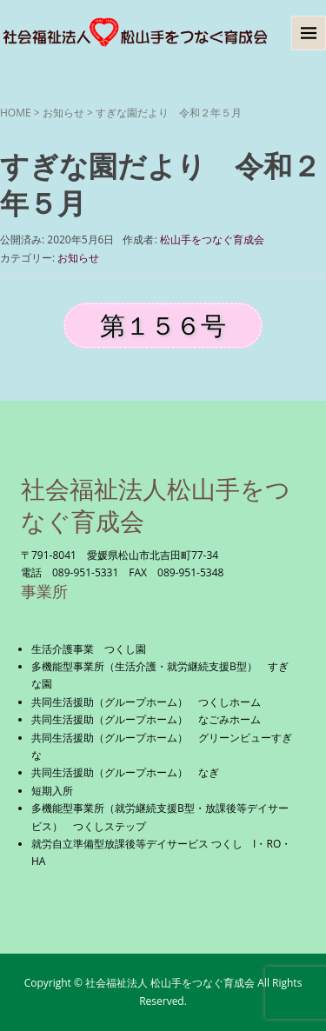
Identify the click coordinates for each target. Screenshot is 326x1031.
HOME (15, 112)
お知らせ (63, 112)
